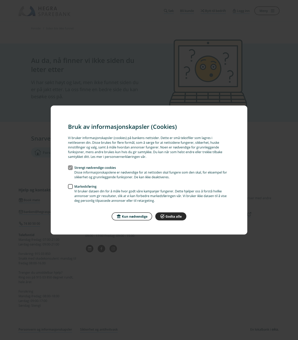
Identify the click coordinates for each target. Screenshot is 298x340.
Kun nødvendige (131, 216)
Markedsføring (85, 186)
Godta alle (171, 216)
